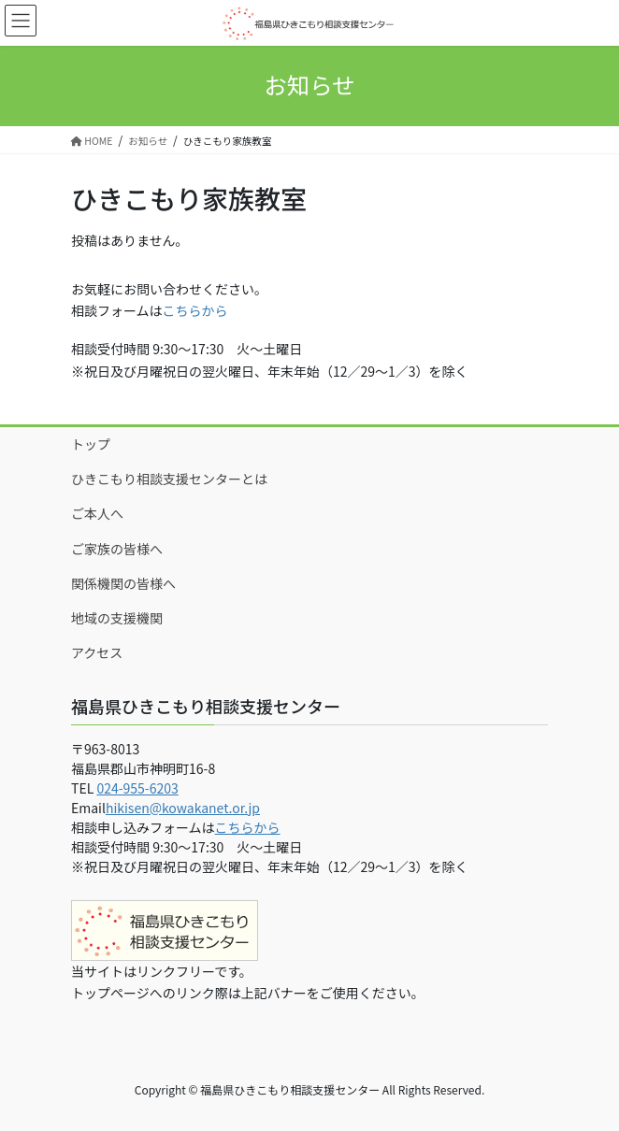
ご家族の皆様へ (117, 548)
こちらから (195, 310)
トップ (90, 444)
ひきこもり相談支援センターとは (169, 478)
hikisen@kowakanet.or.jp (183, 807)
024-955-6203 (137, 788)
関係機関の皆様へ (123, 583)
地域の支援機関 (117, 617)
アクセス (96, 652)
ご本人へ (97, 513)
